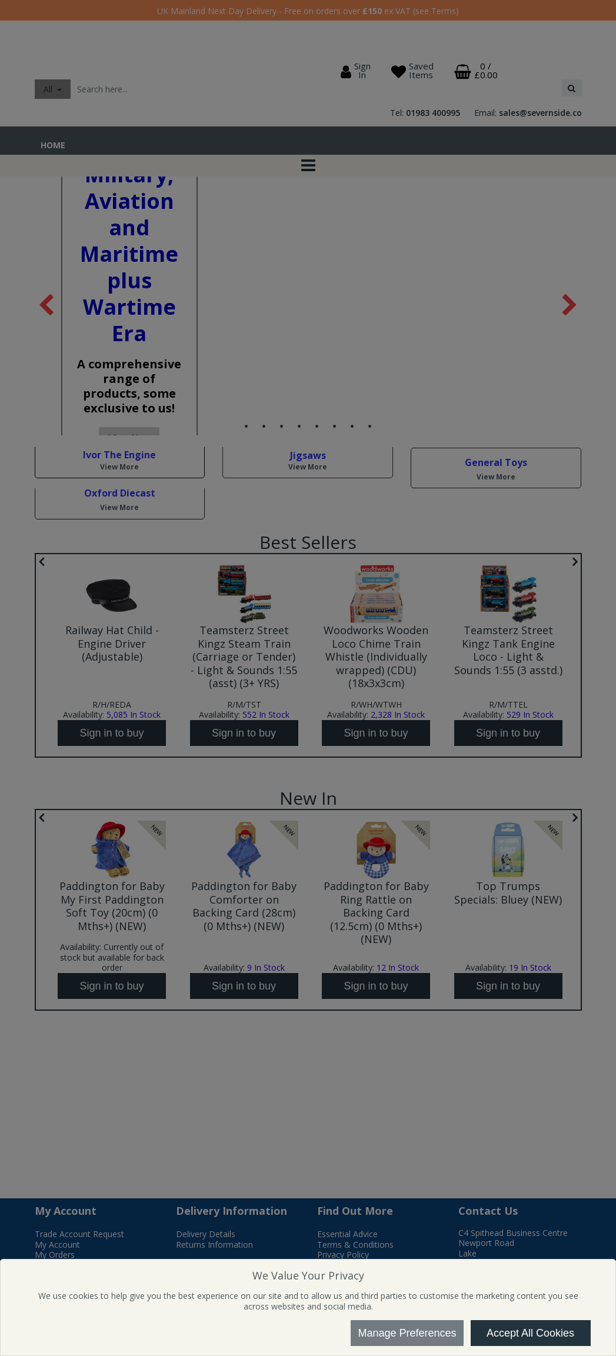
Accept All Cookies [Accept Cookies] (530, 1333)
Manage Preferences (407, 1333)
